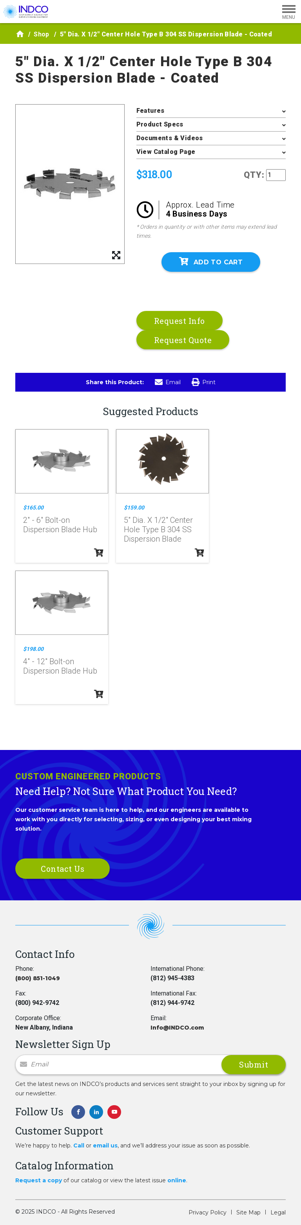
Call (78, 1145)
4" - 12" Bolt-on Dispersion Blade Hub (60, 666)
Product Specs (159, 124)
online (176, 1180)
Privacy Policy (208, 1212)
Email (168, 382)
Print (204, 382)
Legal (278, 1212)
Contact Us (62, 869)
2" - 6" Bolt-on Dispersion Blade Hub (60, 524)
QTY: (254, 175)
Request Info (179, 321)
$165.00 (33, 507)
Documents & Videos (169, 138)
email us (105, 1145)
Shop (41, 34)
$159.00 (134, 507)
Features (150, 110)
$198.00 (33, 649)
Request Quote (183, 340)
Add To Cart (211, 261)
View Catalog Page (166, 151)
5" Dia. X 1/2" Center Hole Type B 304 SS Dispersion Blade (158, 529)
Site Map (248, 1212)
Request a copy (38, 1180)
